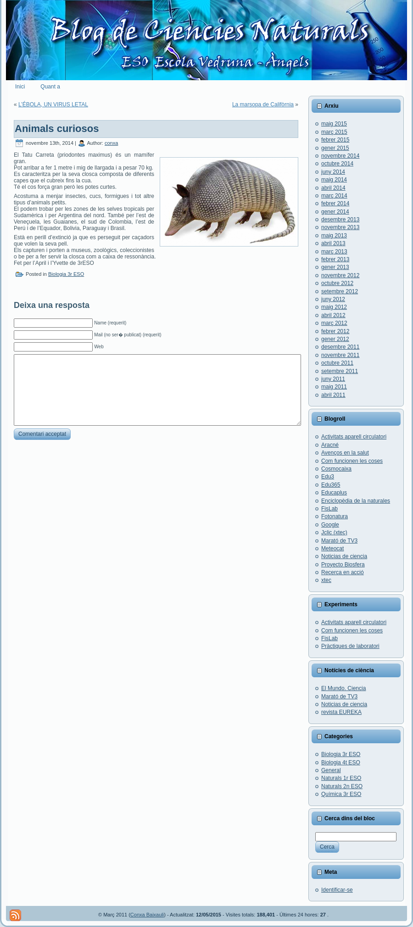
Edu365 (330, 485)
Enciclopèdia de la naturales (355, 501)
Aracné (330, 445)
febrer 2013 (335, 259)
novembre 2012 (340, 275)
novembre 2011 (340, 355)
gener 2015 (335, 148)
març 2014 (334, 195)
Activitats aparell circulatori (353, 436)
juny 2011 (333, 379)
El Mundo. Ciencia (343, 688)
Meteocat (332, 548)
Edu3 (327, 476)
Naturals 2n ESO (342, 786)
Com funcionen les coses (352, 461)
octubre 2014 (337, 163)
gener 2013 (335, 267)
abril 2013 (333, 243)
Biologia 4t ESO (340, 762)
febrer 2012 (335, 331)
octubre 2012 (337, 283)
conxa (111, 143)
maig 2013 (334, 235)
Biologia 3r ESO (66, 274)
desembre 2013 (340, 219)
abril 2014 (333, 188)
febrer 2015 (335, 140)
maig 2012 (334, 307)
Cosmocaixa (336, 469)
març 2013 (334, 251)
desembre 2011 (340, 347)
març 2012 (334, 323)
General (331, 770)
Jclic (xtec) (334, 532)
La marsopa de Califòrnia (263, 104)
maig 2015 (334, 124)
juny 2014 (333, 172)
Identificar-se (337, 890)
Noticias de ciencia (344, 556)
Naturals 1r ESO (341, 778)
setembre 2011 (339, 371)
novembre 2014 (340, 156)
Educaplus (334, 492)
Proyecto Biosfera (343, 564)
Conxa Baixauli (147, 914)
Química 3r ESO (341, 794)
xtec (326, 580)
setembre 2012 (339, 291)
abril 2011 (333, 395)
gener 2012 (335, 339)
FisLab (329, 508)
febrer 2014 (335, 203)
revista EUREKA (341, 712)
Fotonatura (334, 516)
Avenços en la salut (345, 453)
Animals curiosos (57, 128)
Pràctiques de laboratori (350, 646)
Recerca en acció (342, 572)
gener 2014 (335, 211)
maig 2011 (334, 387)
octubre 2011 (337, 363)
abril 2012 (333, 315)
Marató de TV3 (339, 541)
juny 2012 (333, 299)
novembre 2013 (340, 227)
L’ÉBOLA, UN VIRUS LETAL (53, 104)
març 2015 (334, 132)
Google (330, 524)
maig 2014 (334, 179)
